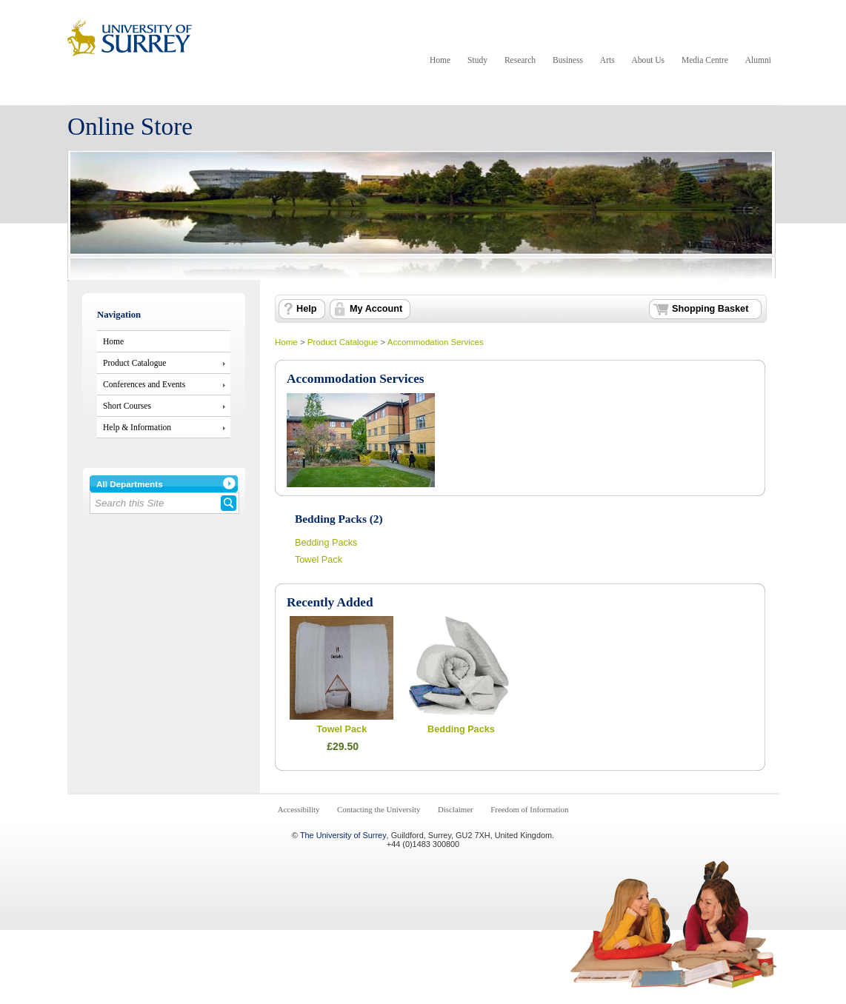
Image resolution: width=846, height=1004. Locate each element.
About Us (648, 60)
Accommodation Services (435, 342)
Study (477, 60)
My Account (376, 309)
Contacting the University (378, 809)
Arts (607, 60)
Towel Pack (318, 560)
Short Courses (127, 405)
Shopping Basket (710, 309)
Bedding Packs (326, 543)
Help (306, 309)
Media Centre (705, 60)
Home (440, 60)
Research (520, 60)
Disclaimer (455, 809)
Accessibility (299, 809)
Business (568, 60)
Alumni (758, 60)
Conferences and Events (144, 384)
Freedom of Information (529, 809)
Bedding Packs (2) (339, 518)
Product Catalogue (134, 362)
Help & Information (137, 427)
